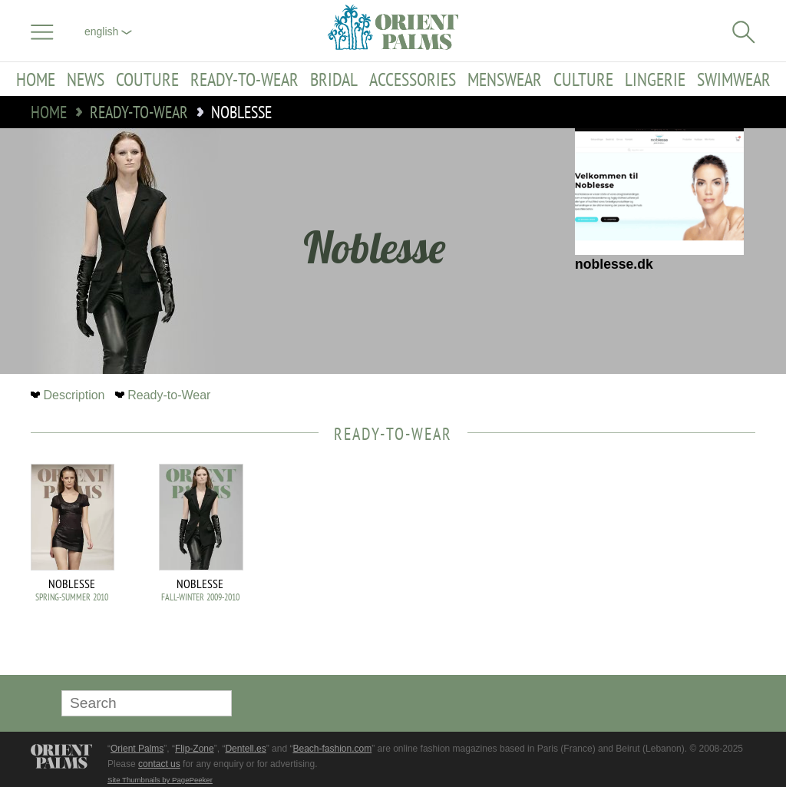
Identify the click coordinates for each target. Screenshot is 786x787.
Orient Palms (137, 748)
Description (69, 395)
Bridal (334, 79)
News (85, 79)
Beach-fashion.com (332, 748)
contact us (159, 764)
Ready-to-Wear (244, 79)
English (108, 31)
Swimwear (734, 79)
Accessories (412, 79)
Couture (147, 79)
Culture (583, 79)
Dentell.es (245, 748)
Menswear (504, 79)
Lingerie (655, 79)
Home (35, 79)
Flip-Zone (194, 748)
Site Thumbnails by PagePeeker (160, 779)
